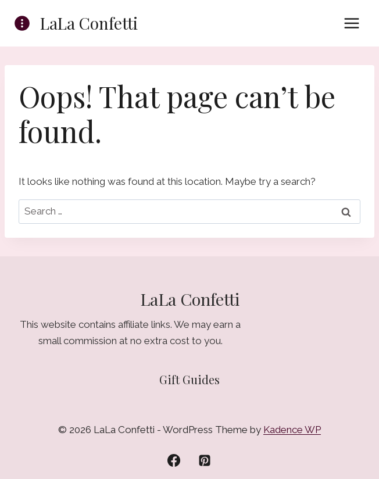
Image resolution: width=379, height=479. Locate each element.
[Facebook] (174, 460)
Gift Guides (189, 379)
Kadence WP (292, 429)
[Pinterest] (204, 460)
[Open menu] (351, 23)
